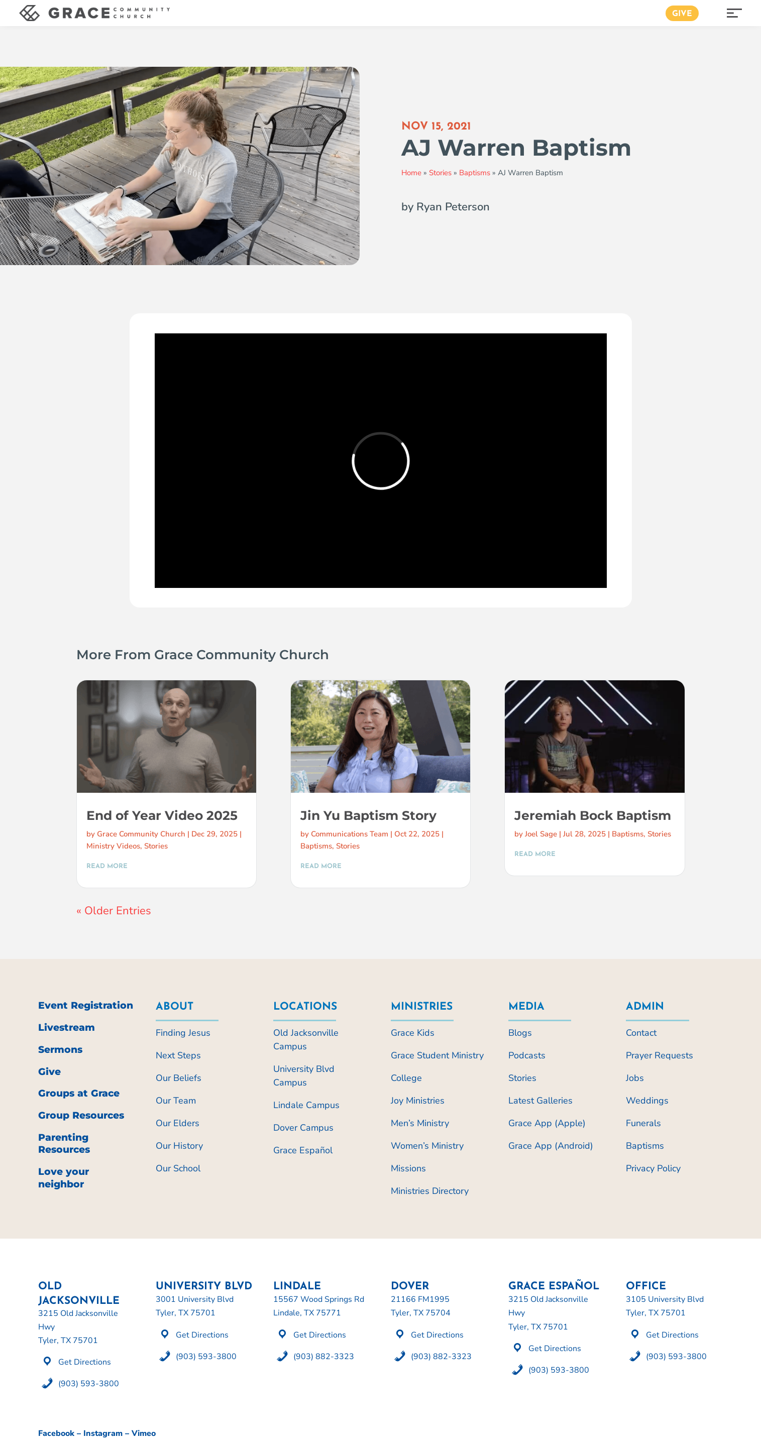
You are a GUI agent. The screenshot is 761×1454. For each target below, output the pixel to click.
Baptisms (474, 173)
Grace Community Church (141, 834)
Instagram (103, 1433)
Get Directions (84, 1362)
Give (682, 14)
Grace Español (303, 1150)
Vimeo (144, 1433)
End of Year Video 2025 (162, 815)
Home (411, 173)
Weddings (647, 1101)
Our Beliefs (178, 1078)
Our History (179, 1146)
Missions (408, 1168)
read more (107, 866)
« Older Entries (113, 910)
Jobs (635, 1078)
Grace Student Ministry (437, 1055)
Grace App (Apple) (547, 1123)
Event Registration (85, 1005)
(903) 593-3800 (88, 1383)
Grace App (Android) (550, 1146)
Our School (178, 1168)
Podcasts (527, 1055)
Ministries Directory (430, 1191)
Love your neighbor (63, 1178)
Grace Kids (412, 1033)
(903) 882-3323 (323, 1356)
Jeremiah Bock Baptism (592, 815)
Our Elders (177, 1123)
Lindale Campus (306, 1105)
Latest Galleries (540, 1101)
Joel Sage (541, 834)
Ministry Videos (113, 846)
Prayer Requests (659, 1055)
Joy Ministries (418, 1101)
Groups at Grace (79, 1093)
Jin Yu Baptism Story (368, 815)
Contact (641, 1033)
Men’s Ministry (420, 1123)
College (406, 1078)
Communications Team (349, 834)
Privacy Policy (653, 1168)
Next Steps (178, 1055)
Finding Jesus (183, 1033)
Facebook (56, 1433)
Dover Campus (303, 1128)
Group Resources (81, 1115)
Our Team (176, 1101)
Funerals (643, 1123)
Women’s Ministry (427, 1146)
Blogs (520, 1033)
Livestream (66, 1027)
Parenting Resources (64, 1144)
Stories (440, 173)
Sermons (60, 1049)
